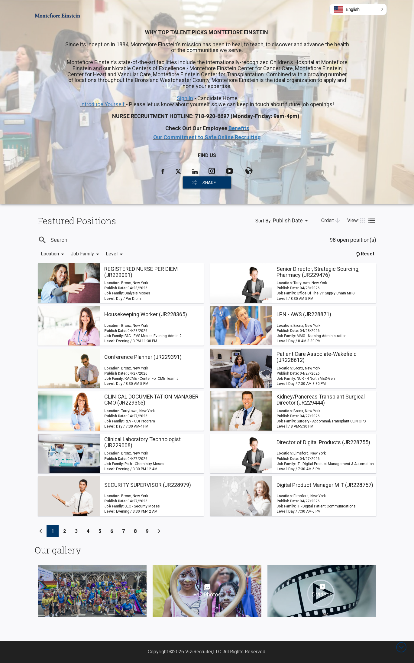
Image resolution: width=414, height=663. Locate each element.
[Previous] (41, 531)
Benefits (238, 128)
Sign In (185, 98)
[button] (358, 9)
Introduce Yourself (103, 104)
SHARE (209, 182)
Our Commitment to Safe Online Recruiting (207, 137)
